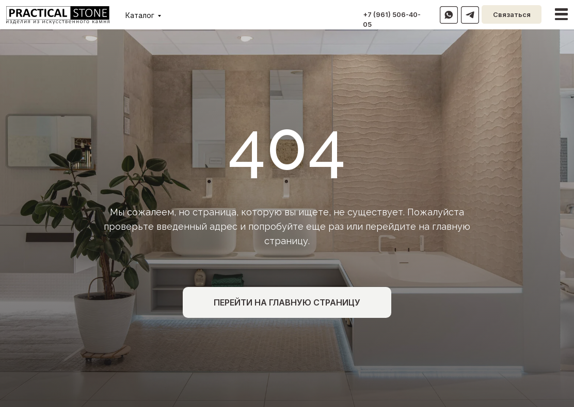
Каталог (139, 15)
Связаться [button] (512, 15)
